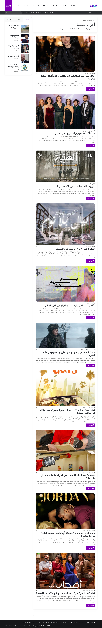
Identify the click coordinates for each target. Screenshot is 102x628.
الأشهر (27, 19)
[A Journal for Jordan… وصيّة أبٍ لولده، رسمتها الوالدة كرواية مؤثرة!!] (65, 511)
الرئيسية (73, 5)
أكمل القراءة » (90, 89)
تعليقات (9, 19)
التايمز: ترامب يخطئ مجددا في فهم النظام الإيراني (14, 37)
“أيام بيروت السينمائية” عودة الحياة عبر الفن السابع (70, 305)
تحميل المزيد (65, 613)
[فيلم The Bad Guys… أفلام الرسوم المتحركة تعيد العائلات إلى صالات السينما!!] (65, 388)
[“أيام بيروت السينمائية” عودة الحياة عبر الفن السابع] (65, 284)
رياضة (18, 5)
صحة (28, 5)
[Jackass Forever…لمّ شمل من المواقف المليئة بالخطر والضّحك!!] (65, 450)
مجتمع (33, 5)
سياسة (57, 5)
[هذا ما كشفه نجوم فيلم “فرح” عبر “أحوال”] (65, 111)
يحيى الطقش (91, 349)
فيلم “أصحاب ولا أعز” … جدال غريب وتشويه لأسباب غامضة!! (65, 593)
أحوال (92, 73)
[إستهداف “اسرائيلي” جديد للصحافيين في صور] (25, 29)
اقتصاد (52, 5)
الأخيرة (18, 19)
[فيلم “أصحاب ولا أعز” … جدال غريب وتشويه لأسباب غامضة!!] (65, 571)
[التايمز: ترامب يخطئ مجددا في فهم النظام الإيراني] (25, 38)
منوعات (38, 5)
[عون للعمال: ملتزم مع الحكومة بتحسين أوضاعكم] (25, 58)
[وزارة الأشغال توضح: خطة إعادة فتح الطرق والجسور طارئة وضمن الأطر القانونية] (25, 68)
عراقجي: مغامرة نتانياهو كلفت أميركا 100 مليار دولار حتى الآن (13, 46)
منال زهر (92, 407)
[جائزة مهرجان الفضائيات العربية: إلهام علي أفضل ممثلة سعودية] (65, 54)
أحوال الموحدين (65, 5)
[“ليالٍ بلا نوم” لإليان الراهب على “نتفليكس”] (65, 224)
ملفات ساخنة (46, 5)
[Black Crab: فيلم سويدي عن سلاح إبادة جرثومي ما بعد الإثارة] (65, 335)
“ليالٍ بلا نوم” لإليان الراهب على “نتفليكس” (74, 248)
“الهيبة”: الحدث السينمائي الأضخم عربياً (76, 186)
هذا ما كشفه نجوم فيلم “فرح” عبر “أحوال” (74, 133)
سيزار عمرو (91, 131)
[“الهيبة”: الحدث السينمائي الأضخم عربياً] (65, 166)
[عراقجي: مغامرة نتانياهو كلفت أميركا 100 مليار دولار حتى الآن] (25, 48)
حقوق (23, 5)
